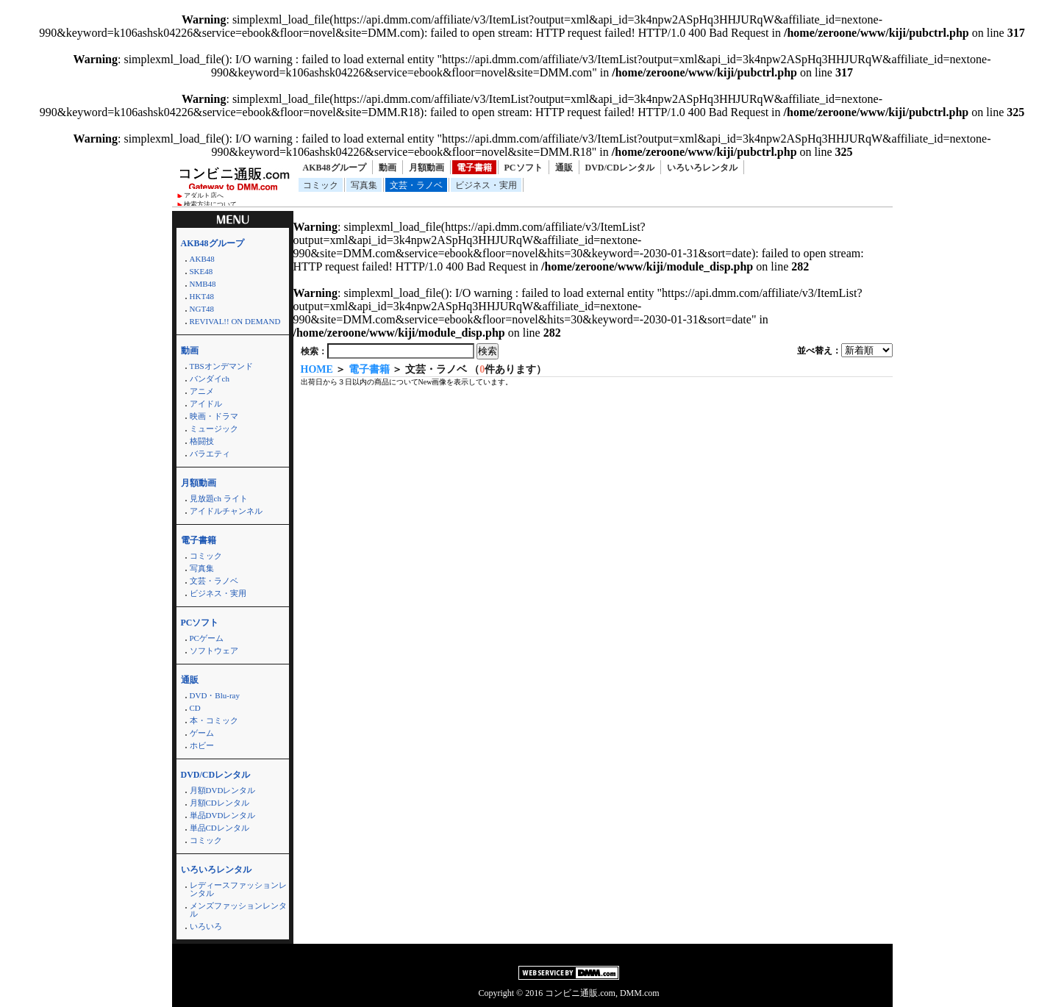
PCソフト (523, 167)
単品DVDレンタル (223, 815)
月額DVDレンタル (223, 790)
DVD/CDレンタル (620, 167)
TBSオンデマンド (221, 366)
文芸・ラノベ (416, 185)
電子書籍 (474, 167)
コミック (320, 185)
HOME (317, 369)
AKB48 (202, 258)
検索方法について (210, 204)
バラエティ (210, 453)
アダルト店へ (204, 195)
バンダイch (209, 378)
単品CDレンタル (219, 827)
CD (195, 707)
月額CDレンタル (219, 802)
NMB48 (203, 283)
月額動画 (426, 167)
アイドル (206, 403)
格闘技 (202, 441)
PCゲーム (207, 638)
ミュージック (214, 428)
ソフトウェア (214, 650)
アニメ (202, 391)
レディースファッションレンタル (238, 889)
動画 (387, 167)
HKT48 (202, 296)
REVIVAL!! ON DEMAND (235, 321)
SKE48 (201, 271)
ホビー (202, 745)
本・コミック (214, 720)
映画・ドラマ (214, 416)
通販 (564, 167)
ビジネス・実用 (486, 185)
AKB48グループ (334, 167)
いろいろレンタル (702, 167)
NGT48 (202, 308)
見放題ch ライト (219, 498)
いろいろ (206, 926)
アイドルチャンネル (226, 510)
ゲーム (202, 732)
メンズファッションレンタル (238, 909)
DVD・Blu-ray (215, 695)
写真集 (364, 185)
